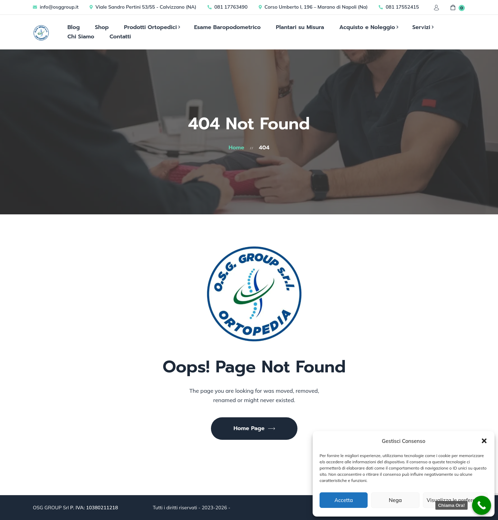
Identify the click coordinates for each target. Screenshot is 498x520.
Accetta (343, 500)
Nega (395, 500)
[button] (484, 440)
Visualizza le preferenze (455, 500)
